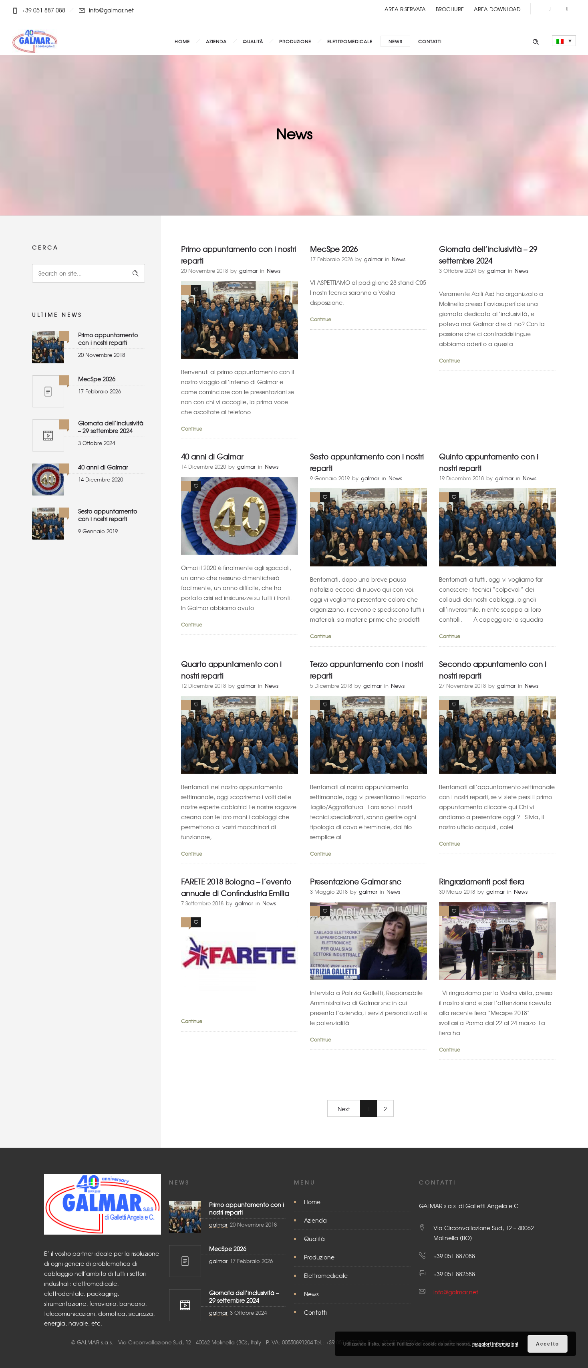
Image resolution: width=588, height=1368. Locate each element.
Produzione (295, 41)
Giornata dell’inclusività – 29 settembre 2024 (110, 427)
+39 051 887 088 (43, 10)
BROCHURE (450, 9)
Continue (191, 428)
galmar (248, 270)
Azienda (216, 41)
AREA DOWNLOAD (497, 9)
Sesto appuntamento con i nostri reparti (107, 515)
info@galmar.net (455, 1292)
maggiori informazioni (495, 1344)
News (395, 41)
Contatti (429, 41)
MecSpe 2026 (96, 379)
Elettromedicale (350, 41)
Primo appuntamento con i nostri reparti (108, 339)
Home (182, 41)
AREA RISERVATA (405, 9)
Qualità (253, 41)
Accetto (547, 1344)
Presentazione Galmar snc (355, 881)
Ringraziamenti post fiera (481, 881)
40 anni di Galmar (103, 467)
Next (344, 1109)
